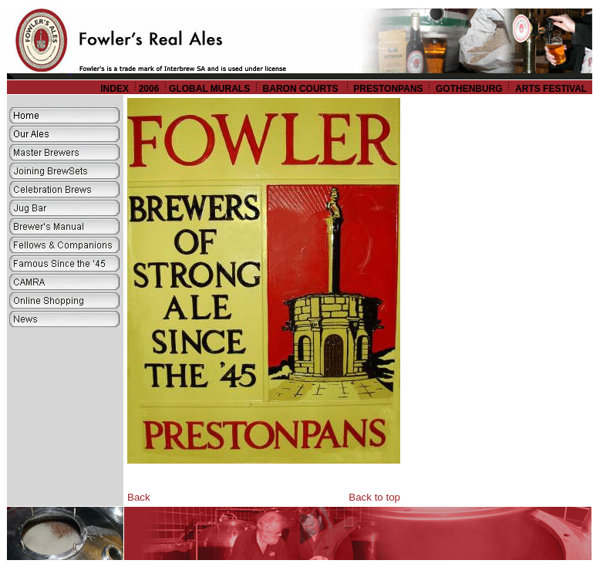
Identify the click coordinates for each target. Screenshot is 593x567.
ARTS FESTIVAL (552, 88)
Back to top (374, 497)
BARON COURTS (302, 88)
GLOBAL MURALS (209, 88)
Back (138, 497)
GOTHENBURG (469, 88)
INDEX (114, 88)
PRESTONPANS (388, 88)
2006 (149, 88)
